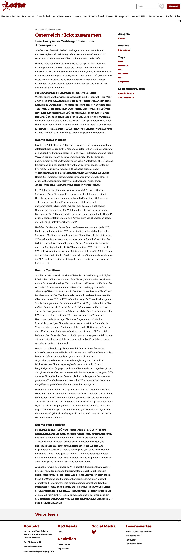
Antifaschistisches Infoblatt (139, 532)
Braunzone (28, 16)
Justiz (169, 16)
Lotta (60, 532)
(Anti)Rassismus (62, 16)
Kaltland (122, 38)
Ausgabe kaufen (126, 93)
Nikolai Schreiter (53, 30)
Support (173, 6)
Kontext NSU (139, 16)
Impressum (63, 549)
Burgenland (123, 82)
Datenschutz (64, 545)
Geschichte (80, 16)
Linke (109, 16)
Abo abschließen (126, 98)
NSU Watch (131, 540)
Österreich (123, 74)
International (96, 16)
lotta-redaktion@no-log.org (37, 551)
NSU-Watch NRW (134, 544)
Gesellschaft (44, 16)
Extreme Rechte (10, 16)
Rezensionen (156, 16)
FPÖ (120, 77)
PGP (52, 551)
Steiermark (123, 66)
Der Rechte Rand (134, 536)
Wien (120, 62)
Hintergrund (122, 16)
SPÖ (120, 70)
